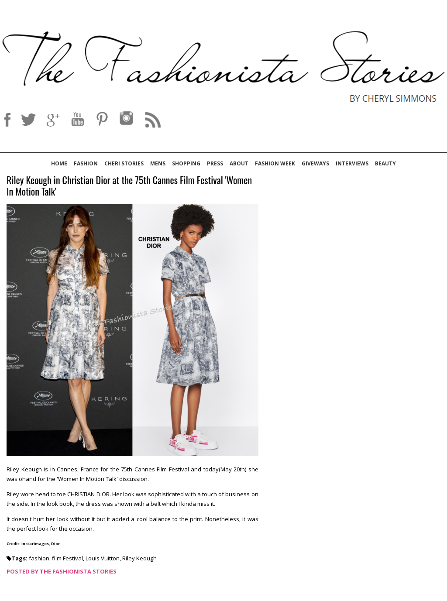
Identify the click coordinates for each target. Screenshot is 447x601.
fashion (39, 558)
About (239, 163)
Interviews (352, 163)
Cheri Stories (124, 163)
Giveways (315, 163)
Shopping (186, 163)
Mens (157, 163)
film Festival (67, 558)
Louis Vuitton (103, 558)
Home (59, 163)
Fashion (86, 163)
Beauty (385, 163)
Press (215, 163)
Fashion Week (275, 163)
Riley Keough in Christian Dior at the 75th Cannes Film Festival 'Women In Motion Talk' (129, 186)
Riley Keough (139, 558)
